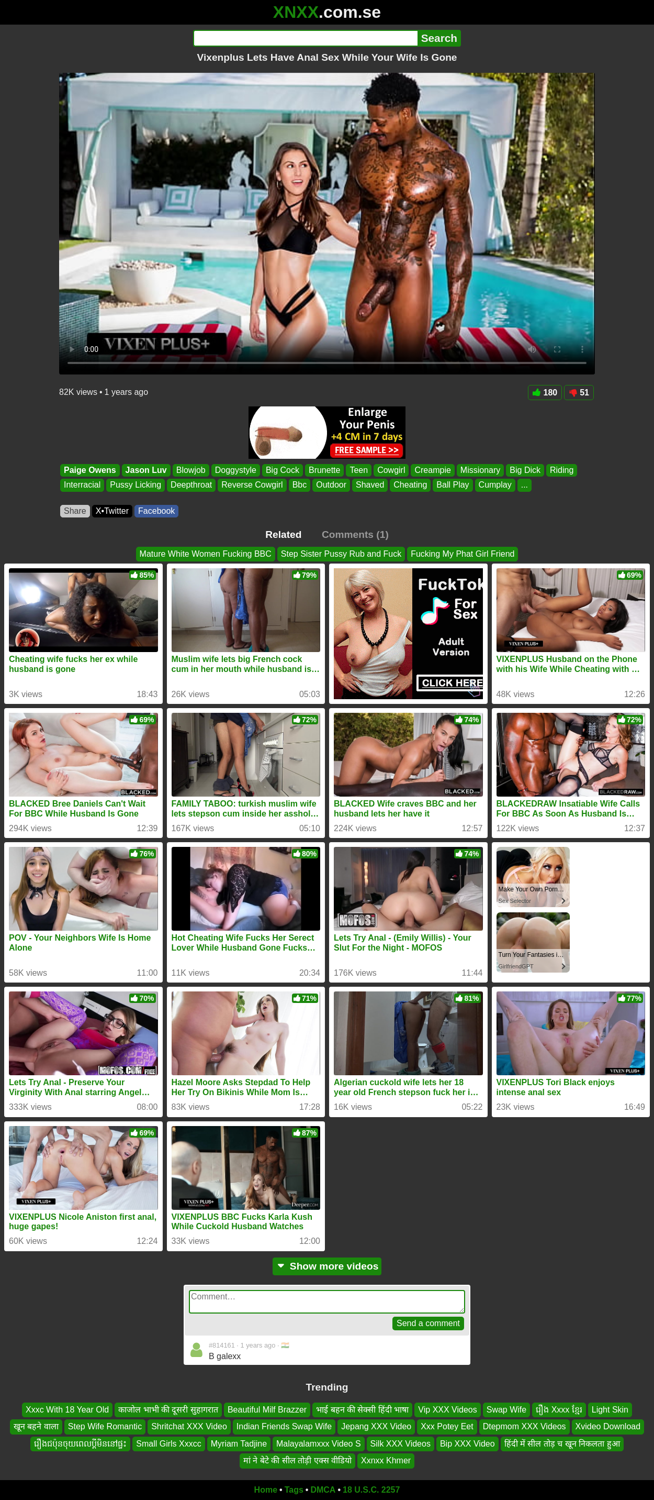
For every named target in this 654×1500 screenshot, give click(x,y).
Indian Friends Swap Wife (284, 1426)
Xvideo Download (608, 1426)
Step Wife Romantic (105, 1426)
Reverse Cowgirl (252, 485)
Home (265, 1489)
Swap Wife (506, 1409)
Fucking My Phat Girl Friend (462, 553)
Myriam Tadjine (239, 1443)
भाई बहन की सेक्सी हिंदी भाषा (362, 1409)
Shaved (370, 485)
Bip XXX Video (467, 1443)
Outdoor (331, 485)
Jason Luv (146, 470)
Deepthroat (191, 485)
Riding (561, 470)
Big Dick (525, 470)
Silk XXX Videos (400, 1443)
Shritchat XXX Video (189, 1426)
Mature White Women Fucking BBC (206, 553)
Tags (294, 1489)
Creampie (432, 470)
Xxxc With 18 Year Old (67, 1409)
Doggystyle (235, 470)
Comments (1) (355, 534)
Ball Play (452, 485)
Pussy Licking (135, 485)
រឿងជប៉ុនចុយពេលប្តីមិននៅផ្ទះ (80, 1443)
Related (283, 534)
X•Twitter (112, 510)
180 (545, 392)
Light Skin (610, 1409)
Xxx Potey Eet (447, 1426)
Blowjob (191, 470)
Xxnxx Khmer (386, 1460)
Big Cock (282, 470)
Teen (358, 470)
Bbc (299, 485)
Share (75, 510)
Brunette (324, 470)
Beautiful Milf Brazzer (267, 1409)
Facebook (156, 510)
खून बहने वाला (36, 1426)
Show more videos (327, 1266)
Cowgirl (391, 470)
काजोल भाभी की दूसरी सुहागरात (168, 1409)
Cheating (410, 485)
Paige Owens (90, 470)
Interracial (82, 485)
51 (579, 392)
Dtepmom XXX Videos (524, 1426)
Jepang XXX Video (376, 1426)
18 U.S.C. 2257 (371, 1489)
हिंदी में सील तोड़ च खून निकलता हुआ (562, 1443)
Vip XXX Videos (447, 1409)
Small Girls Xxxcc (168, 1443)
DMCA (322, 1489)
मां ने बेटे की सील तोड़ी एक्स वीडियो (297, 1460)
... (524, 485)
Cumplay (495, 485)
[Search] (305, 38)
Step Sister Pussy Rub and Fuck (341, 553)
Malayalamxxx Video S (318, 1443)
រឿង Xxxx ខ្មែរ (559, 1409)
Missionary (480, 470)
